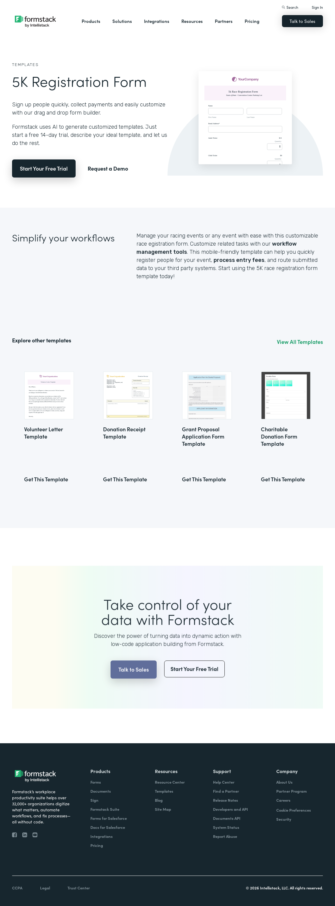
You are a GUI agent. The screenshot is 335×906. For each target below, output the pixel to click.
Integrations (156, 21)
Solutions (122, 21)
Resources (192, 21)
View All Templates (300, 341)
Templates (25, 64)
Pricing (252, 21)
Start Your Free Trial (44, 168)
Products (91, 21)
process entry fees (239, 260)
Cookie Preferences (293, 810)
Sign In (317, 7)
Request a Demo (108, 168)
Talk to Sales (302, 21)
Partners (224, 21)
